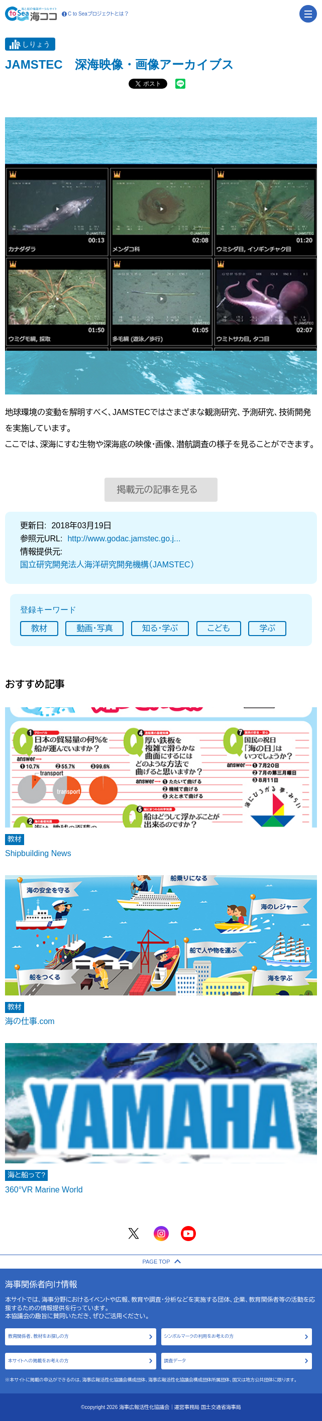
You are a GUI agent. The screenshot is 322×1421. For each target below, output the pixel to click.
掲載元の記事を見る (157, 490)
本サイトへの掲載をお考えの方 (38, 1360)
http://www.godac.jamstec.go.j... (123, 538)
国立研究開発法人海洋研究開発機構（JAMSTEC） (107, 565)
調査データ (175, 1360)
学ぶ (267, 628)
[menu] (308, 14)
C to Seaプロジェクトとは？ (95, 14)
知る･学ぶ (160, 628)
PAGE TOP (160, 1262)
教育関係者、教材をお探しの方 (38, 1336)
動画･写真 (94, 628)
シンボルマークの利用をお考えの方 (199, 1336)
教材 (39, 628)
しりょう (36, 44)
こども (218, 628)
